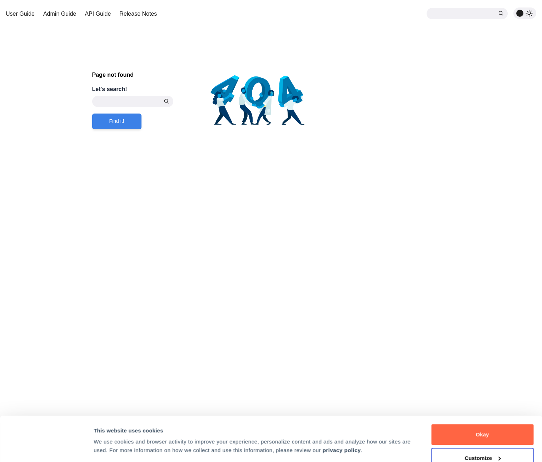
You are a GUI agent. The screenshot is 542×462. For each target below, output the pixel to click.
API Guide (98, 14)
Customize (482, 420)
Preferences (109, 431)
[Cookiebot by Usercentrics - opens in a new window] (46, 448)
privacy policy (342, 412)
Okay (482, 396)
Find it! (116, 121)
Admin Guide (59, 14)
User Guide (20, 14)
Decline (482, 443)
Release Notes (138, 14)
